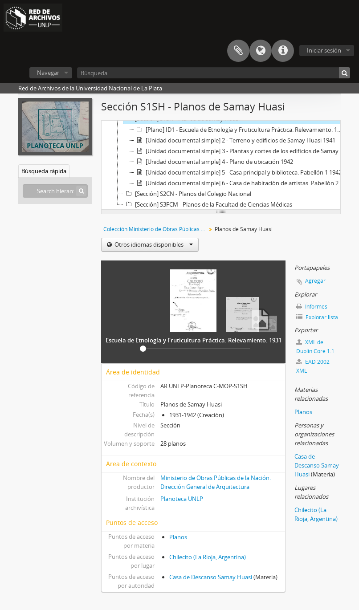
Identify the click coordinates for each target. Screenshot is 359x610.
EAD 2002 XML (313, 366)
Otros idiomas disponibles (153, 244)
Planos (178, 537)
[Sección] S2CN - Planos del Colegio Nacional (187, 193)
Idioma (260, 51)
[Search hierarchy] (55, 191)
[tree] (221, 165)
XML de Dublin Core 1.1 (315, 346)
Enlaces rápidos (283, 51)
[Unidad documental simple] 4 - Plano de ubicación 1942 (213, 161)
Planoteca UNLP (181, 499)
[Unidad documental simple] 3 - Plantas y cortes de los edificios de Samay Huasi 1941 (240, 151)
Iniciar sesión (324, 50)
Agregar (315, 281)
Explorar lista (317, 317)
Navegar (48, 73)
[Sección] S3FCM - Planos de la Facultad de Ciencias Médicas (207, 204)
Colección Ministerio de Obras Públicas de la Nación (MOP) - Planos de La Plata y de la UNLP (155, 229)
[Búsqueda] (213, 72)
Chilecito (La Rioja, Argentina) (207, 557)
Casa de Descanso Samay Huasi (210, 577)
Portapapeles (238, 51)
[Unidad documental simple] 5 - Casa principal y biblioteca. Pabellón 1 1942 (238, 172)
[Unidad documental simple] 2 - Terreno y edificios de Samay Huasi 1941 (234, 140)
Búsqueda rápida (43, 171)
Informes (311, 306)
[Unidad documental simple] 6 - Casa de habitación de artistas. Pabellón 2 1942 (240, 183)
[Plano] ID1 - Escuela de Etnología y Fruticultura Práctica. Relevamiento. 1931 (240, 129)
